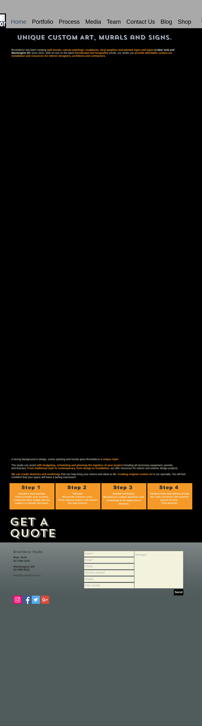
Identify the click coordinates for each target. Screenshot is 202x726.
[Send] (178, 592)
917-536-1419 (21, 560)
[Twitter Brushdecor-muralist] (36, 600)
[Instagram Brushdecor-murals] (17, 600)
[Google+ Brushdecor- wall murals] (45, 600)
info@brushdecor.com (27, 575)
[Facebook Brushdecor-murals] (27, 600)
